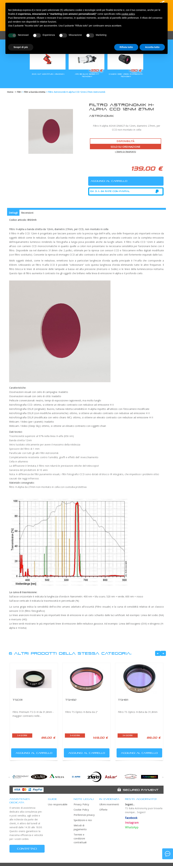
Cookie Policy (81, 809)
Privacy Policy (81, 804)
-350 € (95, 70)
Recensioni (27, 212)
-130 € (135, 70)
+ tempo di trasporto (125, 152)
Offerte (103, 809)
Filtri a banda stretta (34, 91)
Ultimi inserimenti (109, 804)
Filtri (19, 91)
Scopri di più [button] (21, 47)
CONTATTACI (27, 848)
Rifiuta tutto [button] (126, 47)
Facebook (131, 818)
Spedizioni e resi (83, 820)
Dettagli (13, 212)
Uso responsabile (58, 804)
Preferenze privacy (84, 814)
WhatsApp (132, 827)
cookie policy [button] (128, 14)
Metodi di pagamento (80, 827)
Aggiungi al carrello (32, 752)
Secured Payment (140, 789)
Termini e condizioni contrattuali (80, 838)
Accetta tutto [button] (152, 47)
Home (10, 91)
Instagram (132, 822)
